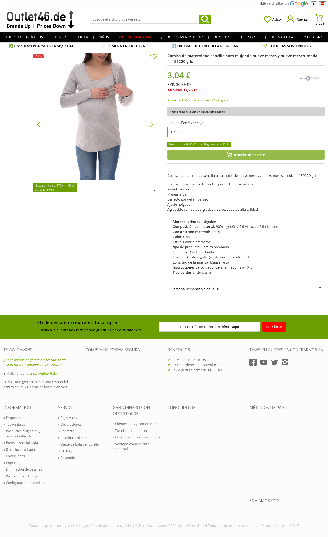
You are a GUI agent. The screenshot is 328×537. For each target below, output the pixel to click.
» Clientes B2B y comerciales (135, 423)
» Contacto (66, 431)
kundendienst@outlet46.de (36, 373)
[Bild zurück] (38, 124)
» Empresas (12, 417)
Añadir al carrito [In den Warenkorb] (246, 155)
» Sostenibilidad (70, 457)
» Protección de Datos (20, 476)
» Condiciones (14, 456)
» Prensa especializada (20, 442)
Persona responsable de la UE (195, 289)
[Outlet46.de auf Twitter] (274, 362)
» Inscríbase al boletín (74, 437)
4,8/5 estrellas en (284, 3)
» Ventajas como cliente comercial (131, 446)
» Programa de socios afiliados (136, 437)
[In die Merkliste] (153, 57)
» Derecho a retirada (19, 449)
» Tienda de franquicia (130, 430)
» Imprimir (11, 462)
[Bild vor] (151, 124)
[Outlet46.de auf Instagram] (285, 362)
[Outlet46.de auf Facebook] (253, 362)
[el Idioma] (322, 3)
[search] (205, 19)
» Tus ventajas (14, 424)
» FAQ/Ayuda (68, 451)
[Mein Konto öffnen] (297, 19)
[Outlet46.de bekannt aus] (170, 456)
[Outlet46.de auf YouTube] (263, 362)
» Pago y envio (69, 417)
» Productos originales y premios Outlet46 (21, 433)
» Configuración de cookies (24, 482)
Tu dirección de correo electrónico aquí (209, 327)
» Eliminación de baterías (22, 469)
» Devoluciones (70, 424)
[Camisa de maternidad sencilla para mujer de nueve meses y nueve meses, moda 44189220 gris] (95, 124)
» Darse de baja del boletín (78, 444)
